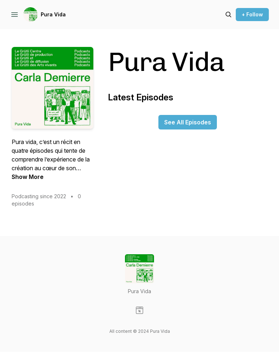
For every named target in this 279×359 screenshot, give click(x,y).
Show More (28, 176)
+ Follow (252, 14)
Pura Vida (53, 14)
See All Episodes (187, 122)
